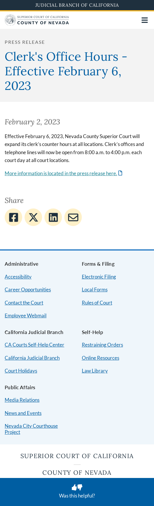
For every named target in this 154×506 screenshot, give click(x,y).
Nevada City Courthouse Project (31, 429)
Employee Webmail (25, 315)
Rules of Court (97, 303)
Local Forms (95, 289)
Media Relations (22, 400)
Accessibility (18, 277)
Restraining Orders (102, 345)
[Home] (37, 24)
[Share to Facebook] (13, 217)
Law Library (95, 371)
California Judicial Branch (32, 358)
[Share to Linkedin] (53, 217)
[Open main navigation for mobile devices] (145, 20)
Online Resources (100, 358)
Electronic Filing (99, 277)
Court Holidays (21, 371)
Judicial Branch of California (77, 5)
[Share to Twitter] (33, 217)
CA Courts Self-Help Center (34, 345)
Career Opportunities (28, 289)
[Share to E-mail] (73, 217)
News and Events (23, 413)
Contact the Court (24, 303)
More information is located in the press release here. (61, 173)
